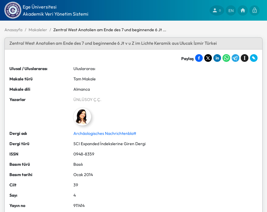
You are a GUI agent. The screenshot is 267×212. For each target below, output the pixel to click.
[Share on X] (208, 58)
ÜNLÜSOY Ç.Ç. (87, 99)
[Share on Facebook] (199, 58)
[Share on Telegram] (235, 58)
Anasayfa (13, 29)
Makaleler (38, 29)
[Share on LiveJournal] (254, 58)
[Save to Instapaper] (244, 58)
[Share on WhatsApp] (226, 58)
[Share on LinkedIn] (217, 58)
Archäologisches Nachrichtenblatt (104, 133)
